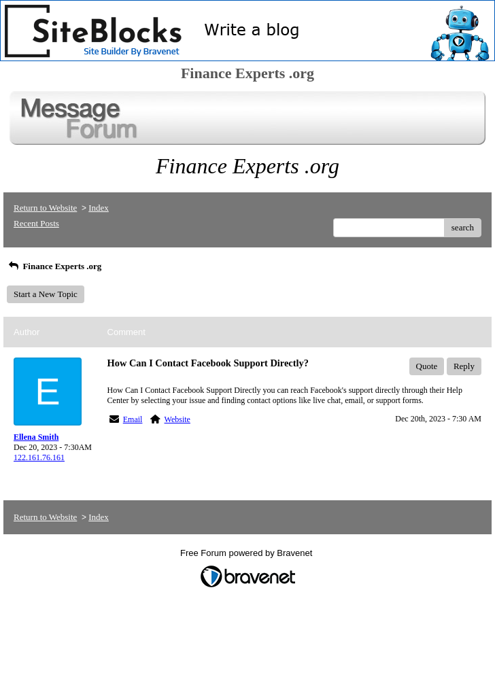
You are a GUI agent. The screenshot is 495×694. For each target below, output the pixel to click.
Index (98, 208)
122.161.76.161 (39, 457)
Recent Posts (36, 223)
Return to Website (45, 208)
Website (177, 419)
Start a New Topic (46, 294)
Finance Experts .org (54, 266)
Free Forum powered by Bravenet (247, 553)
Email (133, 419)
